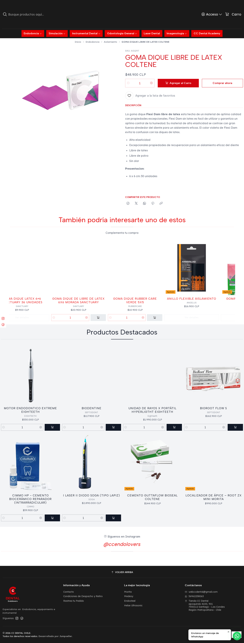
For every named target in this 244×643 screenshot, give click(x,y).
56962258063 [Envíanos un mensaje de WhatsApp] (194, 596)
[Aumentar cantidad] (151, 83)
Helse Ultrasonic (133, 605)
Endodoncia (92, 42)
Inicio (78, 42)
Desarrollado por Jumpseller (55, 636)
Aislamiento (110, 42)
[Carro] (233, 14)
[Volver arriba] (122, 572)
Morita (128, 591)
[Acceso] (212, 14)
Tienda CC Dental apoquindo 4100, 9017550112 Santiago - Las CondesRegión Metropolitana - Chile (205, 605)
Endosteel (129, 600)
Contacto (68, 591)
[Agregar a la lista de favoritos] (150, 95)
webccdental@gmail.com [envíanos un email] (201, 591)
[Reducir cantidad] (128, 83)
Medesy (128, 596)
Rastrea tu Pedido (73, 600)
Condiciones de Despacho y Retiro (83, 596)
